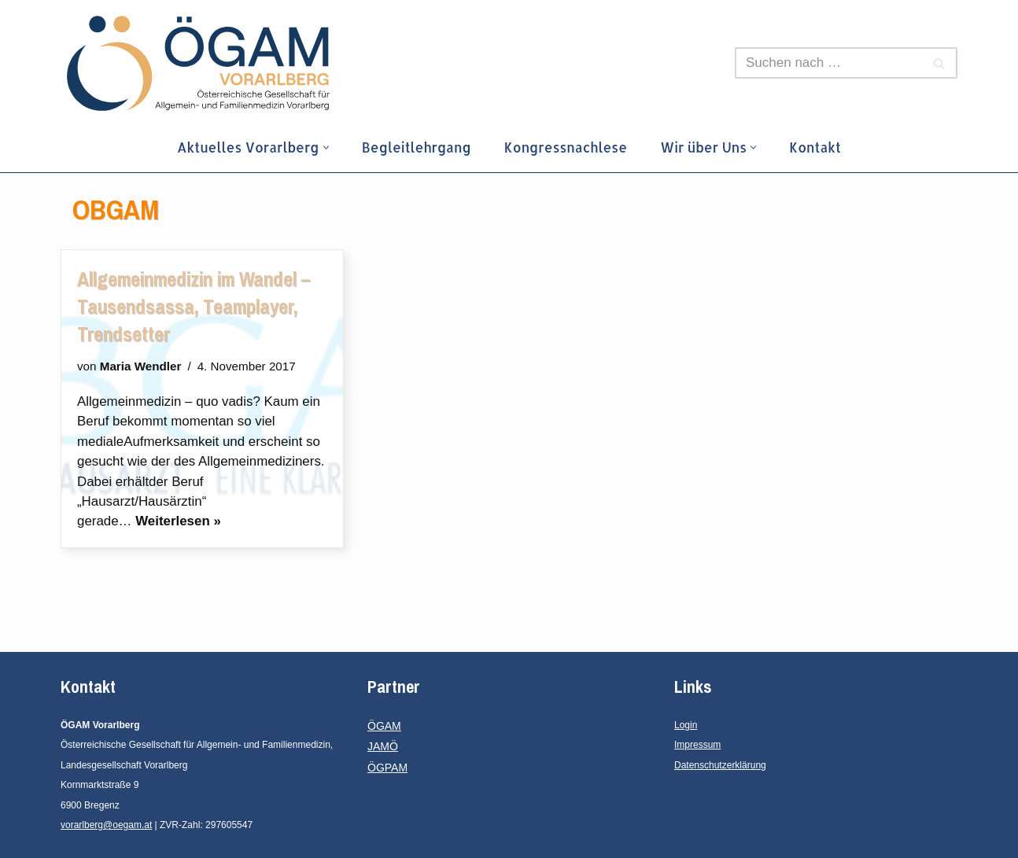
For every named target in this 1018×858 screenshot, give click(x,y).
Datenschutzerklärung (720, 765)
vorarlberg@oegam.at (106, 825)
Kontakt (817, 147)
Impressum (697, 745)
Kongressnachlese (566, 147)
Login (685, 725)
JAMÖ (382, 747)
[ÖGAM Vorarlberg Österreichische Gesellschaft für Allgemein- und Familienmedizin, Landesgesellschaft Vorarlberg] (198, 63)
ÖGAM (384, 726)
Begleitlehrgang (416, 147)
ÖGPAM (387, 767)
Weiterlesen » (179, 521)
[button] (325, 147)
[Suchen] (828, 63)
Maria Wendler (141, 366)
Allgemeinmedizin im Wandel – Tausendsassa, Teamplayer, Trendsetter (193, 307)
